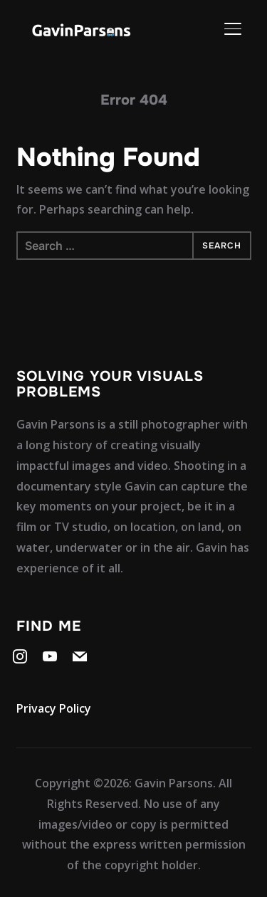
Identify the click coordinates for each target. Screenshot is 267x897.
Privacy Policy (53, 708)
